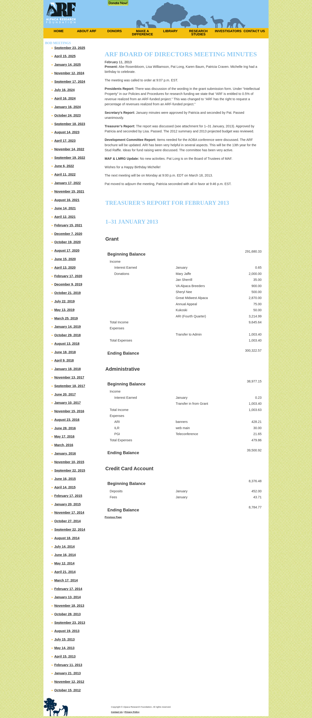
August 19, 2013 (66, 631)
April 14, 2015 (65, 487)
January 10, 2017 (67, 403)
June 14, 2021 (65, 208)
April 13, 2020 (65, 267)
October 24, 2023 (67, 115)
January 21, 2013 (67, 673)
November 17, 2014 (69, 512)
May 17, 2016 (64, 436)
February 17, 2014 (68, 589)
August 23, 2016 (66, 420)
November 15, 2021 (69, 191)
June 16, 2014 (65, 555)
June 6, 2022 (64, 166)
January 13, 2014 (67, 597)
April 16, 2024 (65, 98)
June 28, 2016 (65, 428)
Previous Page (113, 517)
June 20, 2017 (65, 394)
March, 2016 (63, 445)
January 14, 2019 (67, 326)
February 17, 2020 (68, 276)
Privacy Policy (132, 712)
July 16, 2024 (64, 90)
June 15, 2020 (65, 259)
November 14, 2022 (69, 149)
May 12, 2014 (64, 563)
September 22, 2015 (69, 470)
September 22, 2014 (69, 529)
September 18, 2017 (69, 386)
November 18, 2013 (69, 605)
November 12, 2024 (69, 73)
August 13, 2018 (66, 343)
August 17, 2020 (66, 250)
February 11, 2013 (68, 665)
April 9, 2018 (64, 360)
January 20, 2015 (67, 504)
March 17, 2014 (66, 580)
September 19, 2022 (69, 158)
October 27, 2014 (67, 521)
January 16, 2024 (67, 107)
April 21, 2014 (65, 572)
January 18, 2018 (67, 369)
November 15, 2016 (69, 411)
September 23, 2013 (69, 622)
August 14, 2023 (66, 132)
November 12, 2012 (69, 682)
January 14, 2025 (67, 64)
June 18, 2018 (65, 352)
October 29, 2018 (67, 335)
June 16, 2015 (65, 479)
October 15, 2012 (67, 690)
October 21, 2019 (67, 293)
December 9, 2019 (68, 284)
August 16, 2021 (66, 200)
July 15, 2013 (64, 639)
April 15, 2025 (65, 56)
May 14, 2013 (64, 648)
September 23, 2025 (69, 48)
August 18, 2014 (66, 538)
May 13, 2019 (64, 310)
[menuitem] (57, 31)
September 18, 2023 (69, 124)
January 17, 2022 (67, 183)
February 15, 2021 (68, 225)
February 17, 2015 (68, 496)
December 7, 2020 (68, 234)
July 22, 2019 (64, 301)
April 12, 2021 (65, 217)
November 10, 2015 (69, 462)
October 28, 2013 (67, 614)
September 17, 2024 (69, 81)
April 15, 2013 (65, 656)
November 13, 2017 (69, 377)
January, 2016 (65, 453)
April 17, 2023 (65, 140)
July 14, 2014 (64, 546)
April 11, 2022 (65, 174)
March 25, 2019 (66, 318)
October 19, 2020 (67, 242)
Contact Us (117, 712)
